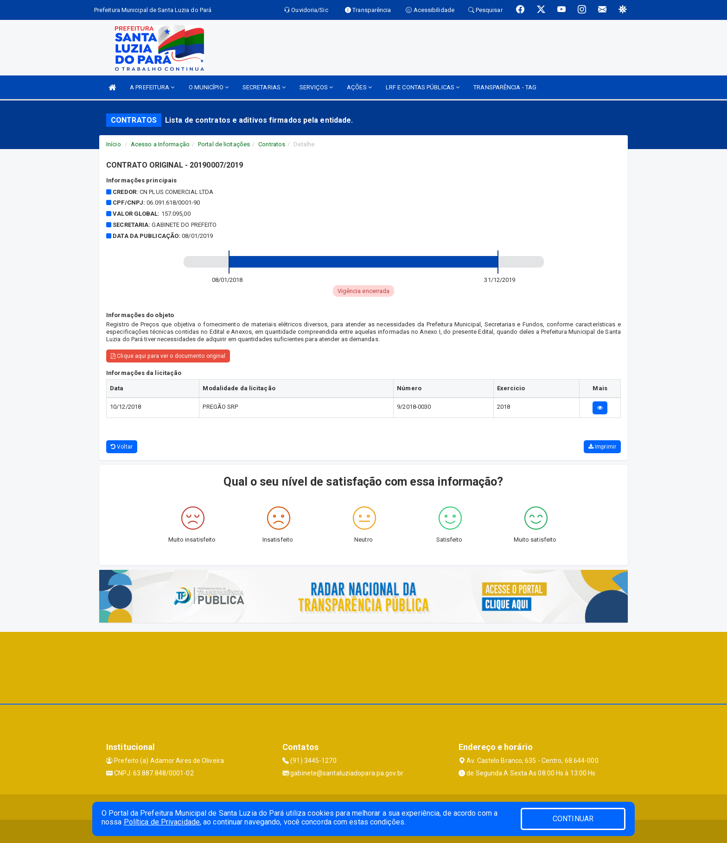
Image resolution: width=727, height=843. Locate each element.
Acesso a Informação (160, 144)
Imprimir (602, 446)
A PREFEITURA (152, 87)
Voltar (122, 446)
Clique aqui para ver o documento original (168, 356)
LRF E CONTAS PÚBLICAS (422, 87)
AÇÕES (359, 87)
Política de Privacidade (162, 822)
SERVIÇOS (316, 87)
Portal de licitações (224, 144)
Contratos (271, 144)
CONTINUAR (573, 818)
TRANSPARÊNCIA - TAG (504, 87)
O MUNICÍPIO (209, 87)
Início (113, 144)
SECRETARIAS (264, 87)
